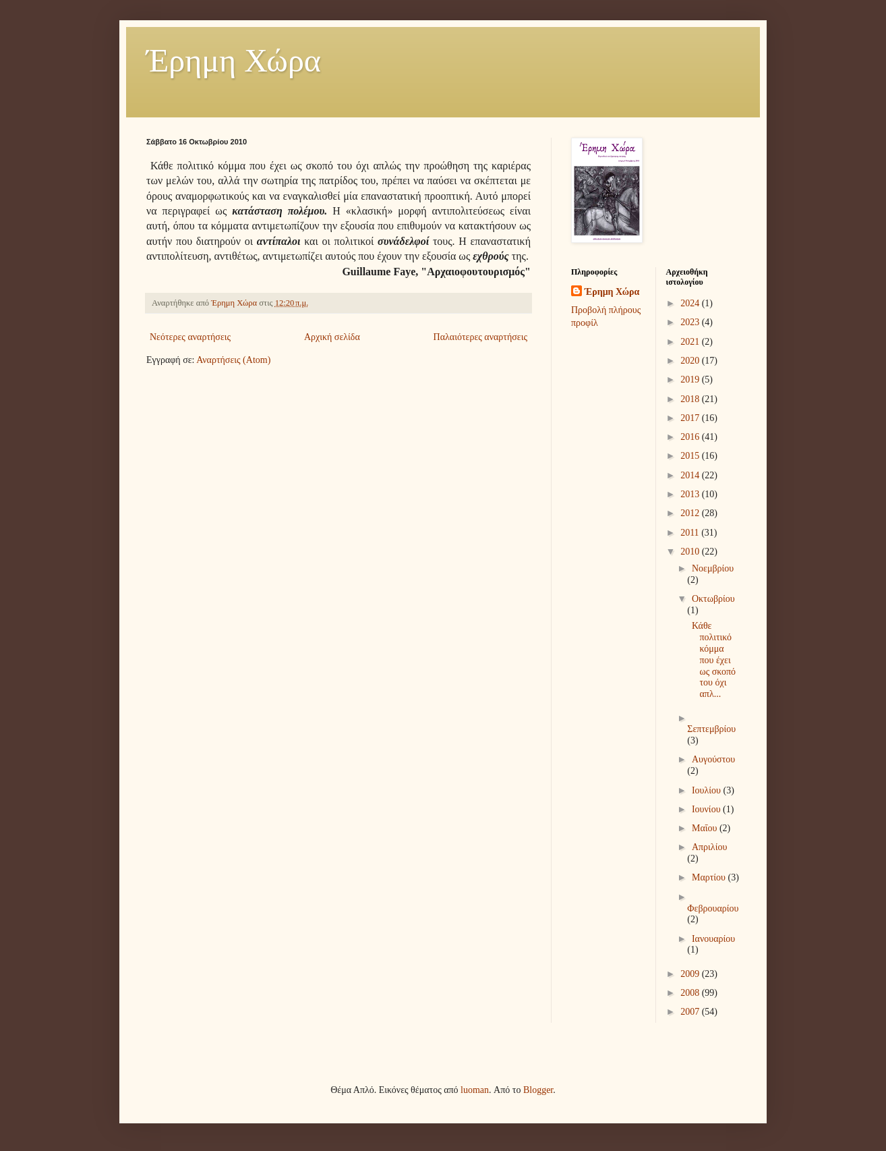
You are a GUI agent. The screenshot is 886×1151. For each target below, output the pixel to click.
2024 (691, 303)
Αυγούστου (713, 759)
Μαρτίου (710, 877)
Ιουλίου (707, 790)
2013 (691, 494)
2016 (691, 437)
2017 (691, 418)
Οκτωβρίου (713, 599)
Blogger (538, 1090)
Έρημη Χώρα (233, 60)
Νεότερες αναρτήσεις (190, 337)
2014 (691, 475)
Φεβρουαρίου (712, 908)
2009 (691, 974)
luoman (475, 1090)
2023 (691, 322)
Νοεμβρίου (713, 568)
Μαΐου (705, 828)
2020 (691, 361)
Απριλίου (709, 847)
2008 (691, 993)
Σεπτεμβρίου (711, 729)
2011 (690, 533)
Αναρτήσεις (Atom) (233, 360)
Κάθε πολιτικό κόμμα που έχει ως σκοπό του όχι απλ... (712, 660)
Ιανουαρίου (713, 939)
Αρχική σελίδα (332, 337)
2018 (691, 399)
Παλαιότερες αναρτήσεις (480, 337)
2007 (691, 1012)
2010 (691, 551)
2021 (691, 342)
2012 (691, 513)
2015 (691, 456)
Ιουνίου (707, 809)
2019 (691, 379)
